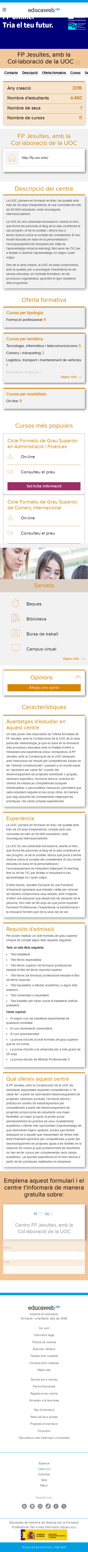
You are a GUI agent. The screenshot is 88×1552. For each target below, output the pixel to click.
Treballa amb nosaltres (44, 1356)
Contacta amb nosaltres (44, 1363)
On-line (14, 401)
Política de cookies (44, 1342)
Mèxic (44, 1485)
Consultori (44, 1431)
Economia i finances (23, 372)
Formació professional (26, 320)
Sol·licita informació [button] (44, 486)
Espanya (44, 1463)
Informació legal (44, 1335)
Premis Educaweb (44, 1386)
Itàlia (44, 1480)
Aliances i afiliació (44, 1349)
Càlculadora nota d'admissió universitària (44, 1438)
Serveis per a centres (44, 1379)
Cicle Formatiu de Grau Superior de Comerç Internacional (42, 505)
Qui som (44, 1328)
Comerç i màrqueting (25, 353)
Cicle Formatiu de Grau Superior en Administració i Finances (42, 444)
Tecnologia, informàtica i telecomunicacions (43, 346)
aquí (73, 1527)
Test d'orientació (44, 1410)
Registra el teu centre (44, 1393)
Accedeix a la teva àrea (44, 1400)
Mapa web (44, 1370)
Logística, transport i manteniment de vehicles (43, 362)
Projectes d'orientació (44, 1424)
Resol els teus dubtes (44, 1417)
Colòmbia (44, 1474)
